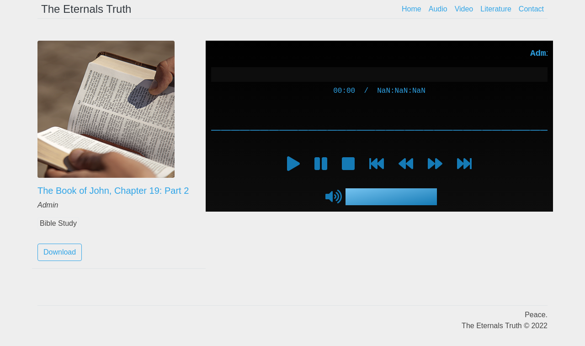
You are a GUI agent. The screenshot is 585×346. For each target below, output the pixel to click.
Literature (495, 9)
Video (464, 9)
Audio (438, 9)
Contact (531, 9)
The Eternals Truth (86, 9)
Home (411, 9)
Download (59, 252)
